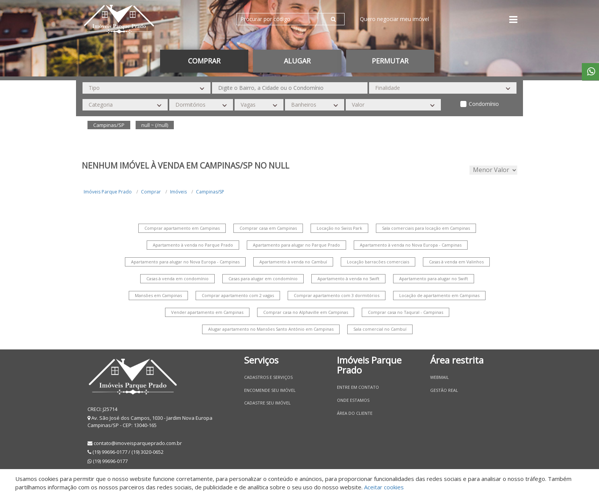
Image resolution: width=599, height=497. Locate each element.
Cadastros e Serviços (268, 377)
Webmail (439, 377)
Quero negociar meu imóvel (394, 19)
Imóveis (178, 191)
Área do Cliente (354, 413)
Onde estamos (353, 400)
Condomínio (484, 104)
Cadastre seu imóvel (267, 403)
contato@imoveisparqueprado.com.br (138, 443)
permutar (390, 60)
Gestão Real (444, 390)
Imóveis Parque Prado (108, 191)
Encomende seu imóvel (270, 390)
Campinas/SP (210, 191)
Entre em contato (358, 387)
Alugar (297, 60)
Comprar (204, 60)
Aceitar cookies (384, 487)
